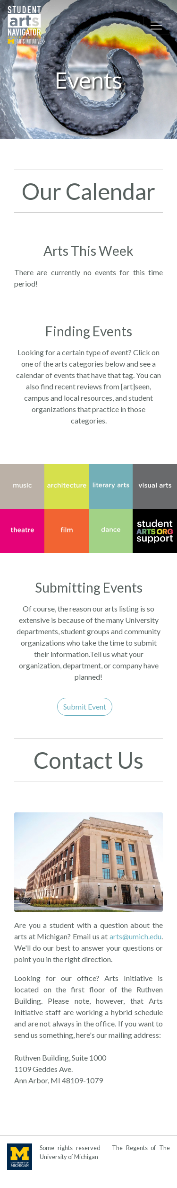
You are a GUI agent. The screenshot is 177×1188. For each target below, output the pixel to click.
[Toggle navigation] (156, 25)
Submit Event (84, 706)
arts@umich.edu (135, 936)
